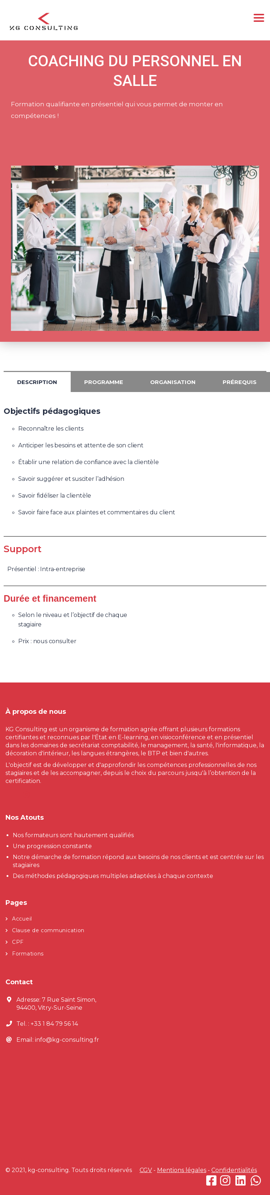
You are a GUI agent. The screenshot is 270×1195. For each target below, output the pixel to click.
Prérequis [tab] (240, 382)
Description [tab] (37, 382)
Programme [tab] (103, 382)
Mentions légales (181, 1170)
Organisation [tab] (173, 382)
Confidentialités (234, 1170)
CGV (146, 1170)
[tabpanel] (135, 465)
